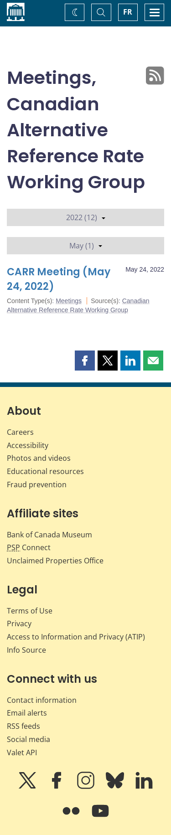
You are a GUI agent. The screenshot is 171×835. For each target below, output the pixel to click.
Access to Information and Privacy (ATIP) (76, 637)
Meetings (69, 300)
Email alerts (27, 713)
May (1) (85, 246)
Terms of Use (29, 611)
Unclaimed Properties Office (55, 561)
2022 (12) (85, 217)
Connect (29, 547)
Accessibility (27, 445)
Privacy (19, 624)
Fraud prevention (37, 484)
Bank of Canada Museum (49, 535)
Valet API (22, 752)
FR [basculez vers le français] (127, 12)
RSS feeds (23, 726)
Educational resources (45, 471)
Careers (20, 432)
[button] (85, 360)
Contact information (42, 700)
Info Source (26, 650)
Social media (28, 739)
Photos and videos (39, 458)
